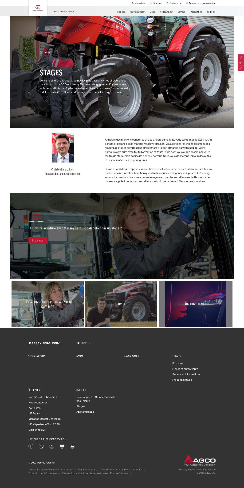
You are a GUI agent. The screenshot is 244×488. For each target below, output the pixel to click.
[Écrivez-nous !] (37, 240)
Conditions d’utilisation (130, 469)
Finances (177, 363)
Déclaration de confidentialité (43, 469)
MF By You (34, 413)
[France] (83, 343)
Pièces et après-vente (185, 368)
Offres (152, 11)
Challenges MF (37, 429)
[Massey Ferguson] (38, 8)
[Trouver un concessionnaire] (201, 3)
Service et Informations (186, 374)
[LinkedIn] (72, 446)
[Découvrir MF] (195, 304)
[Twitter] (41, 446)
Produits (121, 11)
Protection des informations (42, 473)
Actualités (34, 408)
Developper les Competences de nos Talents (95, 399)
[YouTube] (62, 446)
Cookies (68, 469)
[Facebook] (30, 446)
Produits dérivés (182, 379)
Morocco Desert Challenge (44, 418)
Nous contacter (37, 402)
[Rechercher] (174, 3)
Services (181, 11)
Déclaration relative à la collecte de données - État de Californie (95, 473)
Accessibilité (107, 469)
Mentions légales (86, 469)
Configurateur (166, 11)
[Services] (122, 304)
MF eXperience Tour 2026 (44, 424)
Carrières (211, 11)
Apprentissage (85, 411)
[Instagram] (51, 446)
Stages (80, 406)
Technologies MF (137, 11)
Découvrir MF (196, 11)
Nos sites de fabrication (42, 397)
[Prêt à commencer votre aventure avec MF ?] (48, 304)
